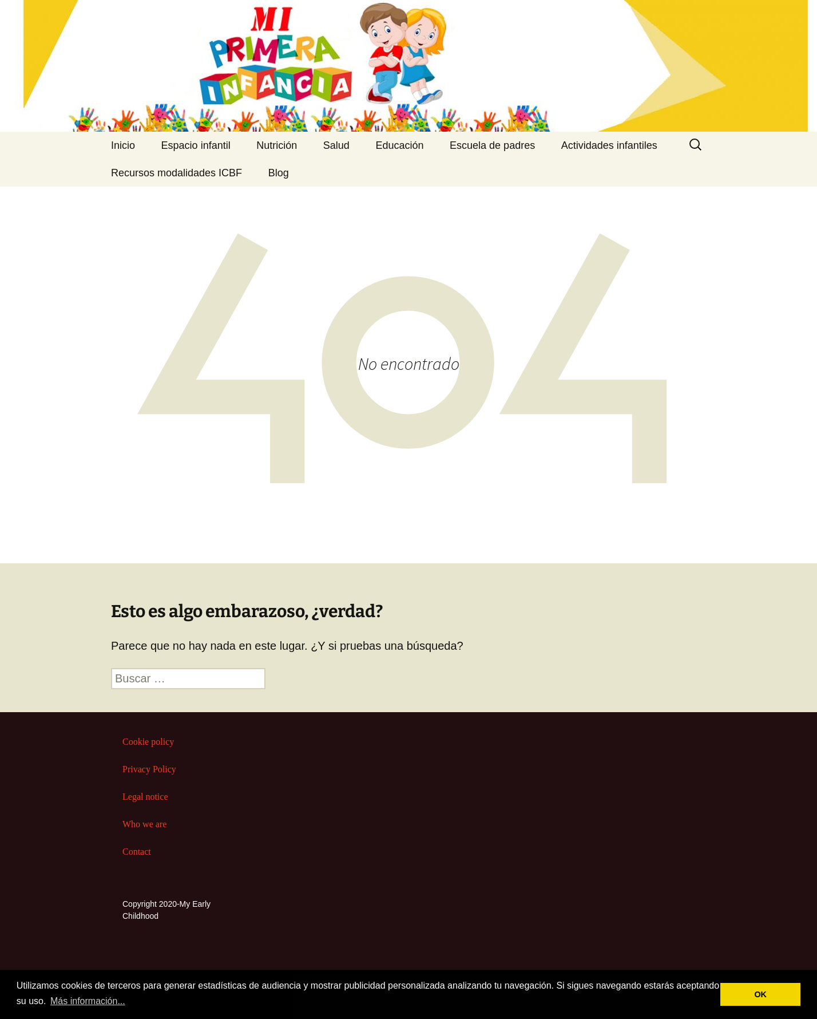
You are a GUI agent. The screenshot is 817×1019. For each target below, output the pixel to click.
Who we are (144, 824)
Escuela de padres (492, 145)
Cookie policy (148, 742)
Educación (399, 145)
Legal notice (145, 796)
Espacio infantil (196, 145)
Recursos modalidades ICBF (176, 173)
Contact (136, 851)
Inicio (123, 145)
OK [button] (760, 994)
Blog (278, 173)
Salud (336, 145)
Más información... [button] (87, 1001)
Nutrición (276, 145)
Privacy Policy (149, 769)
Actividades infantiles (609, 145)
